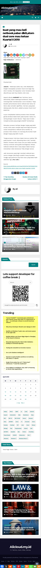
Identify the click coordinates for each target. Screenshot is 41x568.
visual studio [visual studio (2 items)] (7, 435)
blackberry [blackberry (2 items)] (25, 415)
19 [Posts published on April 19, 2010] (5, 395)
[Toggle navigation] (38, 17)
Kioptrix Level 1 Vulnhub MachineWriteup (15, 211)
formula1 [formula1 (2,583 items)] (27, 421)
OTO (17, 561)
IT (3, 26)
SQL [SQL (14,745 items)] (19, 431)
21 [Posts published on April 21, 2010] (15, 395)
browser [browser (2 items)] (31, 418)
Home (2, 561)
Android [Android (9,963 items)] (32, 411)
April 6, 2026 (9, 479)
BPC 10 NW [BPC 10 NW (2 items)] (17, 418)
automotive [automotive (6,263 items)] (13, 415)
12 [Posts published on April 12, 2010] (5, 392)
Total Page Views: (8, 449)
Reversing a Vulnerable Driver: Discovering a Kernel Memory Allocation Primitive (18, 247)
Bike (9, 561)
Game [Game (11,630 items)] (33, 421)
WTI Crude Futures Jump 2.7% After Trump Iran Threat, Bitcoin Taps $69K (19, 512)
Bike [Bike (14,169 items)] (19, 415)
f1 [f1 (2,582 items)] (21, 421)
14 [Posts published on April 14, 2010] (15, 392)
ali (11, 44)
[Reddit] (11, 55)
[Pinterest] (17, 55)
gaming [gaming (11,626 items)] (5, 425)
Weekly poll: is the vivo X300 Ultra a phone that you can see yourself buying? (20, 476)
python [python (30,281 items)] (25, 428)
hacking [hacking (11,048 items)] (12, 425)
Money (20, 561)
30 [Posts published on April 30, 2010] (25, 399)
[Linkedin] (14, 55)
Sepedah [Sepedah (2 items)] (13, 431)
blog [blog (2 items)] (32, 415)
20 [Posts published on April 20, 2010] (10, 395)
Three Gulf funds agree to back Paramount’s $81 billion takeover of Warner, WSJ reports (20, 530)
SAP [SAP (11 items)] (31, 428)
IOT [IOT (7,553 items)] (18, 425)
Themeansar (35, 557)
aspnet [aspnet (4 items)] (5, 415)
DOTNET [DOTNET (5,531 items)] (11, 421)
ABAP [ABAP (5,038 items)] (16, 411)
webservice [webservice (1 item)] (22, 435)
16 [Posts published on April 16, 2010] (25, 392)
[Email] (29, 55)
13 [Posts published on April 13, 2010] (10, 392)
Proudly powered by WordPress (11, 557)
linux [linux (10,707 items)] (28, 425)
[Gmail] (26, 55)
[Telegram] (23, 55)
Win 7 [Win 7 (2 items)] (29, 435)
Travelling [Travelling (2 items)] (31, 431)
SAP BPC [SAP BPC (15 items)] (6, 431)
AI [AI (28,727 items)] (21, 411)
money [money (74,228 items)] (33, 425)
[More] (33, 55)
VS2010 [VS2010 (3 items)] (14, 435)
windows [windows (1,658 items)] (6, 438)
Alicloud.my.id (9, 7)
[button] (32, 17)
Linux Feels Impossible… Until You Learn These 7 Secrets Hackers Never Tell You (19, 229)
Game (25, 561)
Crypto (6, 489)
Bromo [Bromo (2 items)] (24, 418)
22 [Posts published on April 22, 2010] (20, 395)
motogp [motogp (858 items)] (5, 428)
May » (22, 403)
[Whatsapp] (20, 55)
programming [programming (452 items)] (18, 428)
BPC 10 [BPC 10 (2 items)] (10, 418)
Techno (6, 471)
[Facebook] (5, 55)
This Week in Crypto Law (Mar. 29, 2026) (19, 493)
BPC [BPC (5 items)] (5, 418)
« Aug (18, 403)
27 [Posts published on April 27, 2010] (10, 399)
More (34, 561)
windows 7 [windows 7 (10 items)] (13, 438)
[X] (8, 55)
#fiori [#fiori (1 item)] (11, 411)
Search (5, 259)
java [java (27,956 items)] (22, 425)
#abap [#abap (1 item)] (5, 411)
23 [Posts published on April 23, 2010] (25, 395)
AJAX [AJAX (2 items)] (26, 411)
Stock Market (7, 525)
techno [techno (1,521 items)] (24, 431)
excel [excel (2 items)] (17, 421)
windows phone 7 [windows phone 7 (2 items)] (23, 438)
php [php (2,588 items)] (11, 428)
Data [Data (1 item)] (5, 421)
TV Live (30, 561)
